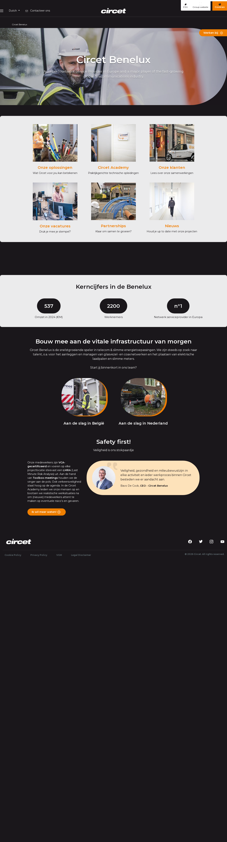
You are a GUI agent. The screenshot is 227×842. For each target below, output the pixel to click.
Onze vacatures (55, 226)
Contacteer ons (37, 10)
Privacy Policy (38, 555)
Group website (200, 5)
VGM (59, 555)
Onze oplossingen (55, 167)
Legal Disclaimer (81, 555)
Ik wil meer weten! (44, 512)
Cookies (220, 5)
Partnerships (113, 226)
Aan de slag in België (84, 423)
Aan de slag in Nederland (143, 423)
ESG (185, 6)
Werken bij (213, 32)
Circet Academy (113, 167)
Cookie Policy (13, 555)
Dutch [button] (13, 10)
